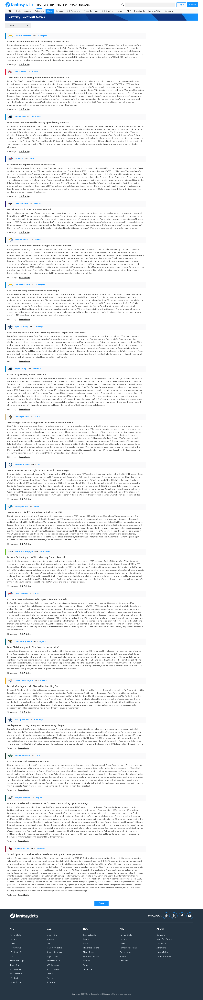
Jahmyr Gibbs (21, 506)
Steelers (43, 680)
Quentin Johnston (23, 35)
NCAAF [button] (73, 5)
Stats (18, 11)
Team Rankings (17, 961)
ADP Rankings (53, 965)
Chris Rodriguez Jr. (24, 641)
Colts (39, 464)
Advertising (161, 948)
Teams (50, 978)
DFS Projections (73, 11)
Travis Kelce (20, 72)
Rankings (59, 11)
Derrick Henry (21, 203)
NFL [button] (39, 5)
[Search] (150, 5)
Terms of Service (164, 956)
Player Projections (91, 948)
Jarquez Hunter (22, 240)
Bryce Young (20, 369)
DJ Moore (19, 159)
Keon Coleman (21, 593)
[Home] (19, 4)
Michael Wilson (22, 848)
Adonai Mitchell (22, 755)
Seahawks (45, 551)
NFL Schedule (16, 974)
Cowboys (39, 327)
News (49, 11)
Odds (12, 943)
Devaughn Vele (22, 417)
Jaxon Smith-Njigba (24, 551)
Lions (36, 506)
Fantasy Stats (52, 935)
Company (160, 935)
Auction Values (53, 969)
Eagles (39, 797)
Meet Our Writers (164, 939)
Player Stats (15, 935)
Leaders (27, 11)
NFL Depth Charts (17, 952)
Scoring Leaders (90, 935)
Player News (15, 948)
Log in (181, 5)
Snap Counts (139, 11)
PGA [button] (65, 5)
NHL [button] (59, 5)
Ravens (37, 203)
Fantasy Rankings (54, 952)
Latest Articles (16, 982)
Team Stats (15, 965)
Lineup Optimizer (90, 11)
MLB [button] (46, 5)
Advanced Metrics (54, 961)
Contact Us (161, 943)
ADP (129, 11)
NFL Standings (16, 969)
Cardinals (40, 848)
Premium (192, 5)
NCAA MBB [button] (84, 5)
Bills (32, 159)
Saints (38, 417)
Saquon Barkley (22, 797)
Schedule (169, 11)
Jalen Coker (20, 116)
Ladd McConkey (22, 285)
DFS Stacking (107, 11)
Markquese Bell (22, 719)
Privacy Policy (162, 952)
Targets (120, 11)
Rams (38, 240)
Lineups (50, 974)
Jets (38, 755)
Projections (39, 11)
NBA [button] (52, 5)
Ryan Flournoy (21, 327)
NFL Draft (14, 978)
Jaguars (42, 641)
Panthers (36, 116)
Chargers (42, 35)
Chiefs (35, 72)
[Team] (18, 25)
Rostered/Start (154, 11)
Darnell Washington (24, 680)
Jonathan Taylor (22, 464)
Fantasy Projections (55, 948)
